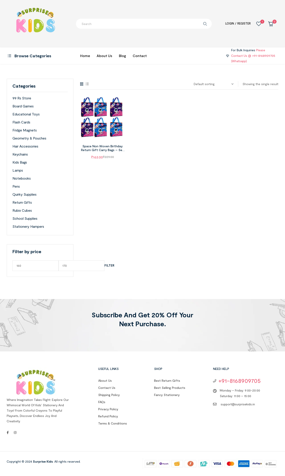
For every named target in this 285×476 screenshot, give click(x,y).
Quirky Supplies (24, 194)
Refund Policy (108, 416)
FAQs (101, 402)
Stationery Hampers (28, 226)
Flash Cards (21, 122)
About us (105, 380)
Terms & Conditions (112, 423)
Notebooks (21, 178)
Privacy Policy (108, 409)
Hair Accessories (25, 146)
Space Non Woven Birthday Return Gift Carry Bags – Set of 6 (102, 150)
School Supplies (24, 218)
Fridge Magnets (24, 130)
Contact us (106, 388)
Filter (109, 265)
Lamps (17, 170)
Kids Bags (19, 162)
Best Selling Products (169, 388)
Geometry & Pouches (29, 138)
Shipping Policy (109, 395)
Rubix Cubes (22, 210)
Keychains (20, 154)
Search (205, 24)
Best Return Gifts (167, 380)
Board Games (23, 106)
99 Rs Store (21, 98)
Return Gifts (22, 202)
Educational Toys (26, 114)
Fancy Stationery (167, 395)
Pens (16, 186)
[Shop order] (213, 84)
